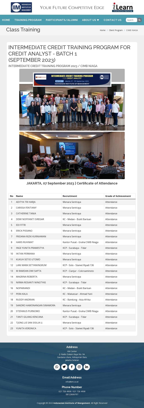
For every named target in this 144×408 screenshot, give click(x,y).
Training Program (28, 20)
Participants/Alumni (62, 20)
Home (6, 20)
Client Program (116, 30)
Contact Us (113, 20)
